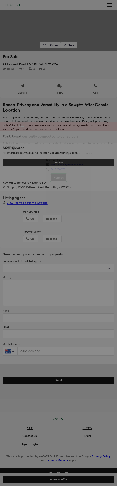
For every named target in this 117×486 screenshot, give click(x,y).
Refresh (59, 177)
